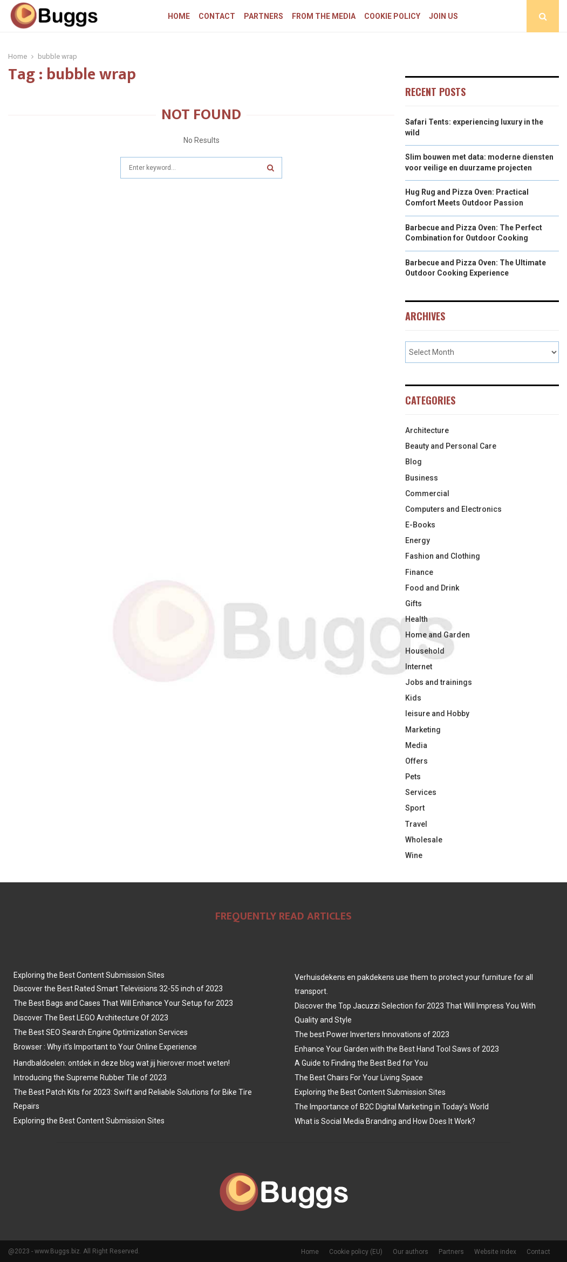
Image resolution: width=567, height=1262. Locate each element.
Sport (415, 808)
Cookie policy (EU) (355, 1252)
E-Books (420, 524)
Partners (263, 16)
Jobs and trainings (438, 682)
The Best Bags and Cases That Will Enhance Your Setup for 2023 (123, 1003)
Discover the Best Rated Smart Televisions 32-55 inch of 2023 (118, 988)
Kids (413, 698)
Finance (419, 572)
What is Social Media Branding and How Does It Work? (385, 1121)
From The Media (324, 16)
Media (416, 745)
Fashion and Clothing (442, 556)
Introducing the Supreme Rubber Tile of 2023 (90, 1077)
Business (421, 478)
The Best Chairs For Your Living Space (359, 1077)
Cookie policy (392, 16)
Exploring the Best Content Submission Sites (89, 975)
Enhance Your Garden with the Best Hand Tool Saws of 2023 (397, 1049)
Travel (416, 824)
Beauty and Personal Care (450, 446)
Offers (416, 761)
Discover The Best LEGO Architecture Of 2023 (90, 1017)
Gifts (413, 603)
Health (416, 619)
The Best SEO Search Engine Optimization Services (100, 1032)
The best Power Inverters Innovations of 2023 (372, 1034)
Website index (495, 1252)
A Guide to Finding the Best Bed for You (361, 1063)
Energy (417, 540)
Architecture (427, 430)
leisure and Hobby (437, 713)
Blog (413, 461)
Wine (413, 855)
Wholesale (423, 839)
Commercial (427, 493)
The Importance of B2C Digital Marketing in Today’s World (392, 1106)
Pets (413, 776)
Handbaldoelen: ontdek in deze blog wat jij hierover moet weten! (121, 1063)
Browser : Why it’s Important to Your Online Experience (105, 1046)
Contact (217, 16)
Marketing (423, 729)
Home (179, 16)
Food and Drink (432, 588)
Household (425, 651)
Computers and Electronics (453, 509)
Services (420, 792)
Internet (418, 666)
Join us (443, 16)
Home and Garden (437, 634)
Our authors (410, 1252)
